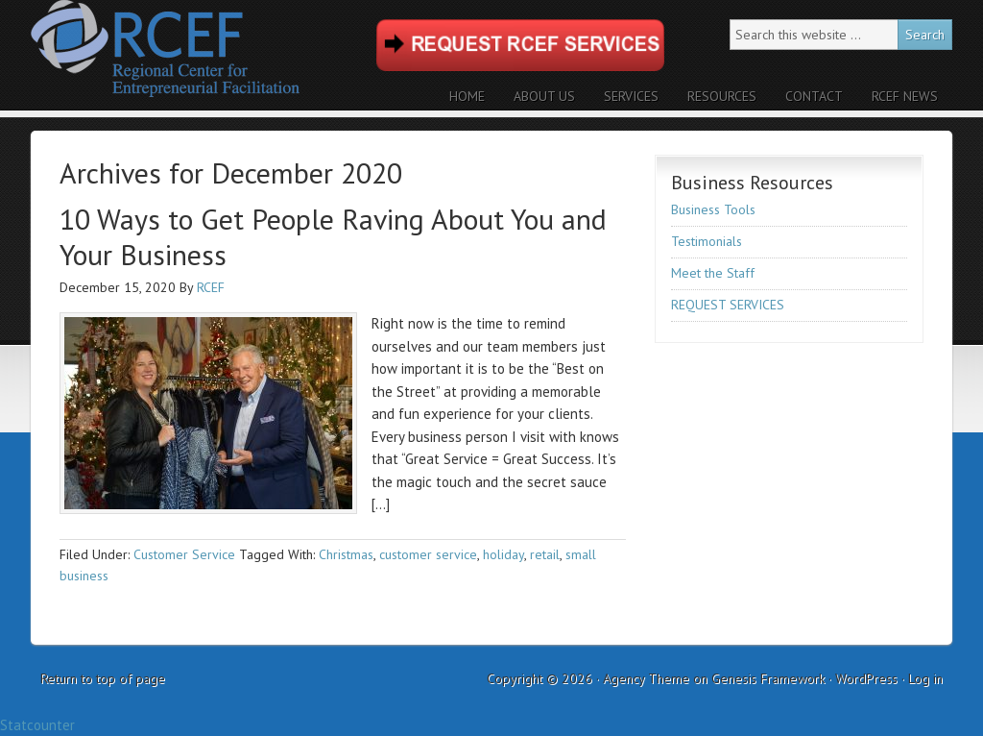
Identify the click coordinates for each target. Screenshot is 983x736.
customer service (428, 554)
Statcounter (37, 725)
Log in (925, 678)
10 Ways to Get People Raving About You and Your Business (333, 237)
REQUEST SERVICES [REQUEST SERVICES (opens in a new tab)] (727, 304)
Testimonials (706, 241)
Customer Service (184, 554)
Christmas (346, 554)
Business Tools (713, 209)
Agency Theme (646, 678)
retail (545, 554)
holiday (503, 554)
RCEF (199, 55)
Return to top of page (102, 678)
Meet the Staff (713, 273)
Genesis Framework (768, 678)
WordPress (866, 678)
